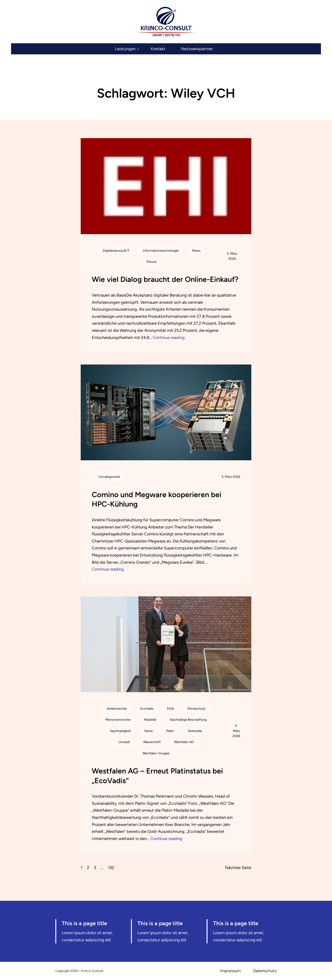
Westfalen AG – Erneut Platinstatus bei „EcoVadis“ (157, 776)
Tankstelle (194, 731)
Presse (152, 262)
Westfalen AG (184, 742)
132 (111, 867)
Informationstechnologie (161, 251)
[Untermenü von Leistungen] (127, 49)
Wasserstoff (152, 742)
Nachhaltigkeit (120, 731)
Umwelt (124, 742)
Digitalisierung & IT (116, 251)
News (196, 251)
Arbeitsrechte (117, 709)
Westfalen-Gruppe (155, 753)
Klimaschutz (196, 709)
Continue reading (169, 337)
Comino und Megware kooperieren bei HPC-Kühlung (156, 499)
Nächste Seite (238, 867)
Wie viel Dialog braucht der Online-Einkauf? (165, 279)
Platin (170, 731)
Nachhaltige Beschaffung (188, 720)
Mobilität (150, 720)
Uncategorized (109, 477)
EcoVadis (147, 709)
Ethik (170, 709)
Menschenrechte (117, 720)
